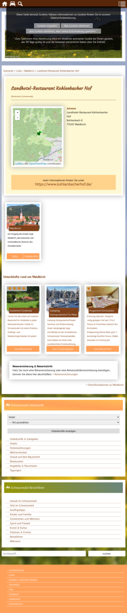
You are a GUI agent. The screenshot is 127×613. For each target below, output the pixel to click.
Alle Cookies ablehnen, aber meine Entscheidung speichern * (63, 31)
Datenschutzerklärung (63, 17)
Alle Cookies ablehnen (76, 25)
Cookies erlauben (47, 25)
